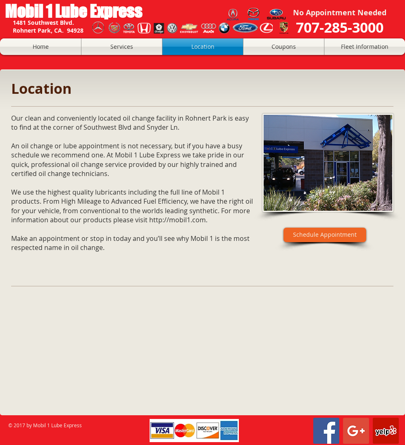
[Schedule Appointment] (325, 235)
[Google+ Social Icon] (356, 431)
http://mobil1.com (177, 219)
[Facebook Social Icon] (326, 431)
